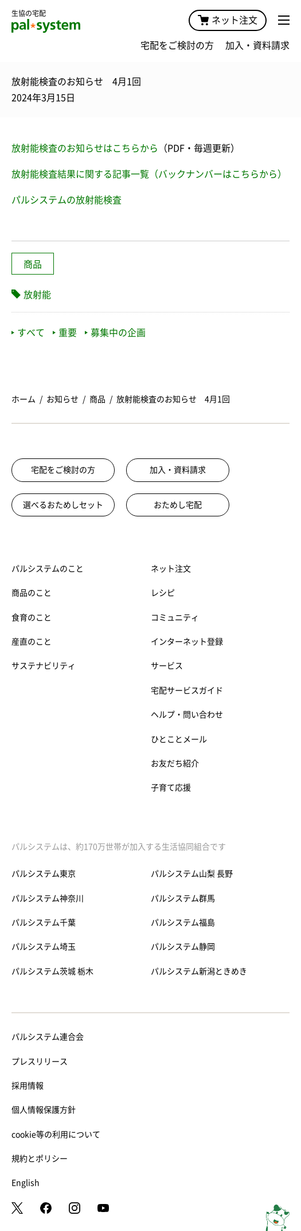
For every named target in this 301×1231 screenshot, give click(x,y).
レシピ (163, 593)
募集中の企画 (115, 332)
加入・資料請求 (257, 45)
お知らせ (62, 399)
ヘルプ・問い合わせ (187, 715)
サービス (167, 666)
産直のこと (31, 642)
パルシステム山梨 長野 (192, 874)
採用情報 (27, 1086)
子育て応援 (171, 788)
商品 (33, 264)
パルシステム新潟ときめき (199, 971)
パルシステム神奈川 (47, 898)
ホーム (23, 399)
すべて (28, 332)
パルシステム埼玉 (43, 947)
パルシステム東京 (43, 874)
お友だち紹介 (175, 763)
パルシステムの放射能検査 (66, 199)
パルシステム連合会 (47, 1037)
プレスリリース (39, 1062)
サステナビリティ (43, 666)
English (25, 1183)
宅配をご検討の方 (177, 45)
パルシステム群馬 (183, 898)
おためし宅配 (178, 505)
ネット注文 (227, 20)
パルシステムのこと (47, 569)
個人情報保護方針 (43, 1110)
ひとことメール (179, 739)
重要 (65, 332)
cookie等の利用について (55, 1134)
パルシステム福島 (183, 923)
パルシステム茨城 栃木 (52, 971)
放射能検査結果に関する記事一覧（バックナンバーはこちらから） (149, 174)
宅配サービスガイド (187, 690)
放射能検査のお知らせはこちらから (84, 148)
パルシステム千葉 (43, 923)
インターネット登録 (187, 642)
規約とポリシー (39, 1159)
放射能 (37, 294)
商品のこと (31, 593)
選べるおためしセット (63, 505)
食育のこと (31, 617)
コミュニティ (175, 617)
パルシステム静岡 (183, 947)
